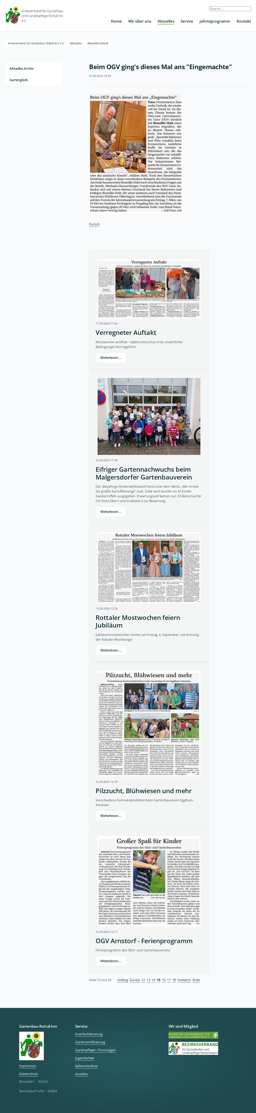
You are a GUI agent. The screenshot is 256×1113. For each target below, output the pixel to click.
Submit (245, 10)
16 (164, 980)
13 (148, 980)
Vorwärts (184, 980)
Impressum (27, 1066)
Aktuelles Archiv (22, 68)
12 (143, 980)
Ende (196, 980)
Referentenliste (86, 1066)
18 (174, 980)
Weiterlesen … (110, 357)
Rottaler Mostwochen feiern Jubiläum (138, 621)
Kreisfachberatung (89, 1034)
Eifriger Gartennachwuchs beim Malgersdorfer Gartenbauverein (144, 473)
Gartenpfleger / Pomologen (95, 1050)
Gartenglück (19, 80)
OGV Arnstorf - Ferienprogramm (144, 941)
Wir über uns (139, 21)
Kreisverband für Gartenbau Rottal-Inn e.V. (36, 43)
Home (116, 21)
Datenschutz (28, 1074)
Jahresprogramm (215, 21)
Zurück (94, 224)
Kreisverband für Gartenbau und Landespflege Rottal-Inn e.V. (34, 15)
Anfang (123, 980)
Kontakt (244, 21)
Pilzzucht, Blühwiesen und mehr (144, 791)
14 (153, 980)
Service (187, 21)
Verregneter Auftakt (126, 332)
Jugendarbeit (84, 1058)
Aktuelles (166, 21)
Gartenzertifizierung (90, 1042)
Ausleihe (81, 1074)
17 (169, 980)
